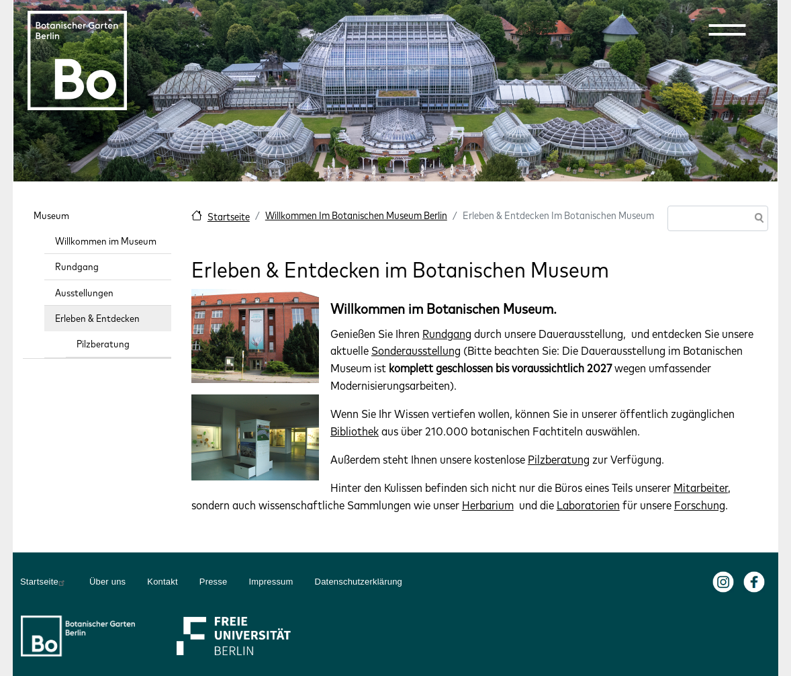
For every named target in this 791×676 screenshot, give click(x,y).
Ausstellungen (84, 292)
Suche (756, 219)
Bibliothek (354, 431)
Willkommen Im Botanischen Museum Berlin (356, 215)
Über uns (107, 582)
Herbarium (488, 505)
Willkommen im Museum (105, 241)
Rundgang (446, 334)
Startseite (228, 216)
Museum (51, 215)
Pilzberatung (559, 459)
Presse (213, 582)
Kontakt (162, 582)
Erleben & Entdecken (97, 318)
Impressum (270, 582)
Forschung (699, 505)
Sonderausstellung (416, 350)
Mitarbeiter (700, 487)
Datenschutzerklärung (358, 582)
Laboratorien (588, 505)
